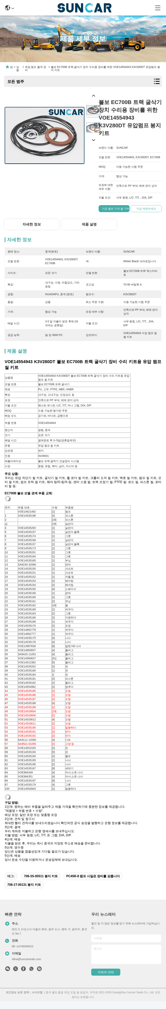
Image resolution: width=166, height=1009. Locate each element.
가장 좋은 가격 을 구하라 (118, 208)
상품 (17, 68)
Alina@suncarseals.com (26, 959)
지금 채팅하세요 (147, 208)
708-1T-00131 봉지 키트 (24, 884)
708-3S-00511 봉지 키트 (41, 876)
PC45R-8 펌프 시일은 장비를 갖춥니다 (93, 876)
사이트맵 (37, 992)
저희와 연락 (106, 972)
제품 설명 (89, 224)
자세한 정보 (31, 224)
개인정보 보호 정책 (17, 992)
